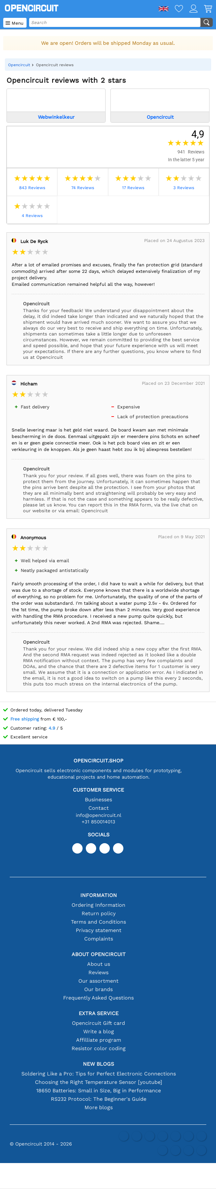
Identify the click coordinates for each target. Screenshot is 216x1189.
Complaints (98, 939)
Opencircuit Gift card (98, 1023)
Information (98, 895)
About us (98, 964)
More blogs (99, 1107)
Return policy (99, 913)
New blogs (98, 1064)
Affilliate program (98, 1040)
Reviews (98, 972)
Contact (98, 808)
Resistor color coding (99, 1048)
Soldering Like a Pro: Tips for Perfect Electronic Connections (98, 1074)
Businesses (98, 799)
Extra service (99, 1013)
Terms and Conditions (98, 922)
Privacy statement (98, 930)
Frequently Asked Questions (98, 998)
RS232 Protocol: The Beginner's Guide (98, 1099)
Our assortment (98, 981)
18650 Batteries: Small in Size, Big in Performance (98, 1090)
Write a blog (98, 1031)
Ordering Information (98, 905)
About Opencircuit (99, 954)
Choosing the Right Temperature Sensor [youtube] (98, 1082)
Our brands (98, 989)
